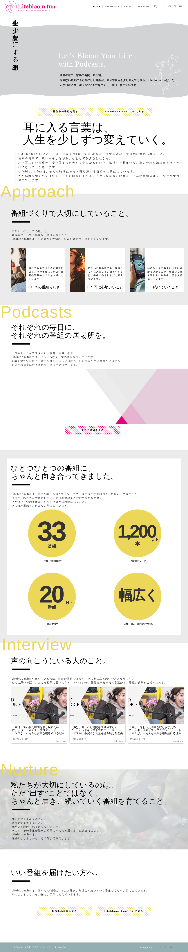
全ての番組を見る (93, 430)
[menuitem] (96, 6)
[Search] (155, 6)
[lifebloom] (31, 6)
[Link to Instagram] (169, 6)
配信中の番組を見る (65, 111)
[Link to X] (175, 6)
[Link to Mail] (180, 6)
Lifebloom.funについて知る (124, 111)
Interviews (61, 741)
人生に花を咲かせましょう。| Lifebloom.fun (46, 947)
